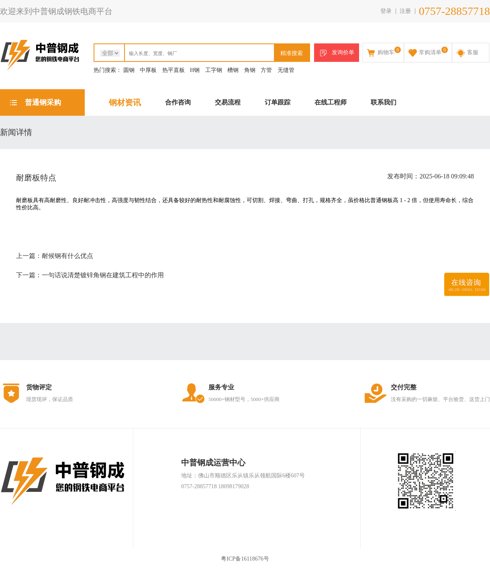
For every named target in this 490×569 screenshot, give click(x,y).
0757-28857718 (454, 11)
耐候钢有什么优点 (67, 255)
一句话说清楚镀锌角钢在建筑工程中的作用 (103, 275)
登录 (386, 11)
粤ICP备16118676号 (245, 559)
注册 (405, 11)
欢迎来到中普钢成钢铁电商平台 (56, 11)
